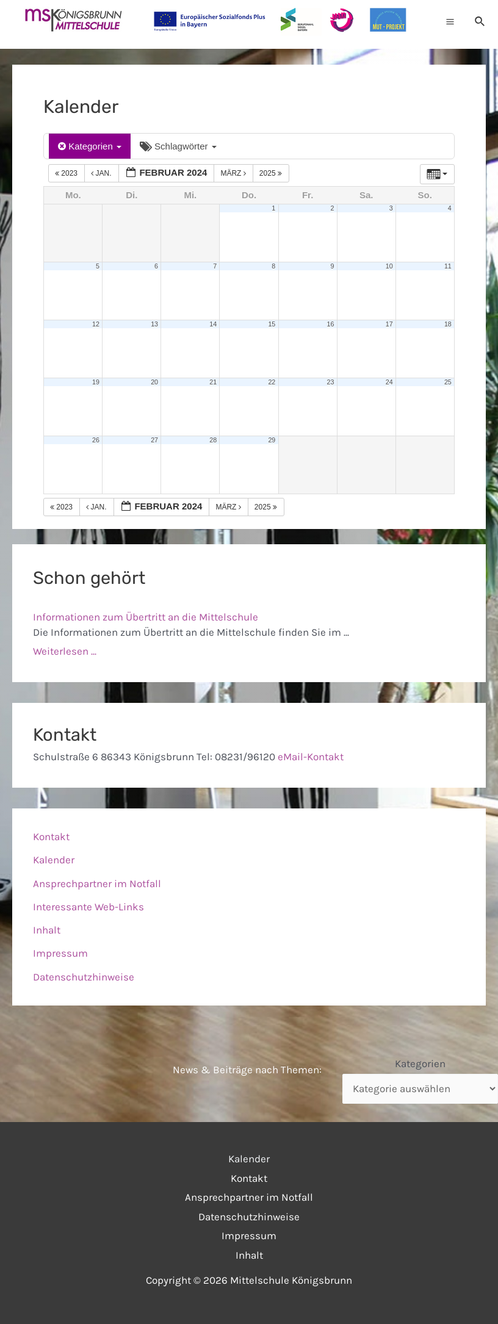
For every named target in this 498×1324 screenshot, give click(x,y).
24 (389, 382)
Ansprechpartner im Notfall (97, 883)
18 (448, 324)
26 (95, 440)
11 (448, 266)
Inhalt (46, 930)
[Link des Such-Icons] (480, 21)
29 (271, 440)
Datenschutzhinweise (83, 977)
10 (389, 266)
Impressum (60, 953)
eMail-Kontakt (311, 756)
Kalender (53, 860)
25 (448, 382)
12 (95, 324)
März (234, 173)
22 (271, 382)
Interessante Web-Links (88, 907)
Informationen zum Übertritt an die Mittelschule (145, 617)
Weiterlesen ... (64, 651)
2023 (67, 173)
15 (271, 324)
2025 (271, 173)
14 (213, 324)
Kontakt (51, 836)
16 (330, 324)
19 (95, 382)
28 (213, 440)
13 (154, 324)
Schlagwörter (178, 146)
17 (389, 324)
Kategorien (89, 146)
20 (154, 382)
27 (154, 440)
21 (213, 382)
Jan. (102, 173)
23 (330, 382)
